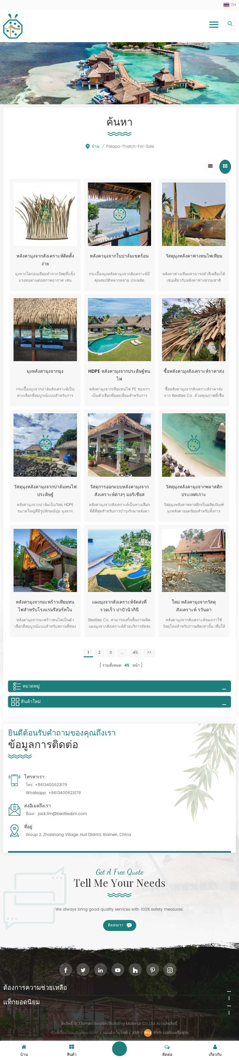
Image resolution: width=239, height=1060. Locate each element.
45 (135, 653)
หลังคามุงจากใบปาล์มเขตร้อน (119, 256)
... (122, 653)
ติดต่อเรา (115, 925)
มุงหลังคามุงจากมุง (45, 371)
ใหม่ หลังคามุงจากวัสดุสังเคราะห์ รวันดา (194, 606)
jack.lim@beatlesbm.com (62, 814)
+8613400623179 (51, 785)
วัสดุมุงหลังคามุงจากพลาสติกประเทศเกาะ (194, 490)
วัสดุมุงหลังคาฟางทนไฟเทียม (194, 256)
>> (149, 653)
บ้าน (92, 147)
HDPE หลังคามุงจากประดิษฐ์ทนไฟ (119, 375)
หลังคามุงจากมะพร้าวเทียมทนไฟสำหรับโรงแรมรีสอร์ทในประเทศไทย (45, 606)
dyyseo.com (87, 1033)
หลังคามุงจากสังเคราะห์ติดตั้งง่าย (45, 259)
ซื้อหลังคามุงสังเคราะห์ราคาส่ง (194, 371)
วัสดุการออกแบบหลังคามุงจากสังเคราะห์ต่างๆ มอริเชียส (119, 490)
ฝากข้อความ (119, 1049)
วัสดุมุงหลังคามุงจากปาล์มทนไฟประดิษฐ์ (45, 490)
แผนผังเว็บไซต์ (115, 1033)
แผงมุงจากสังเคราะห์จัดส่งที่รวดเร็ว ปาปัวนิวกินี (119, 606)
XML (135, 1033)
